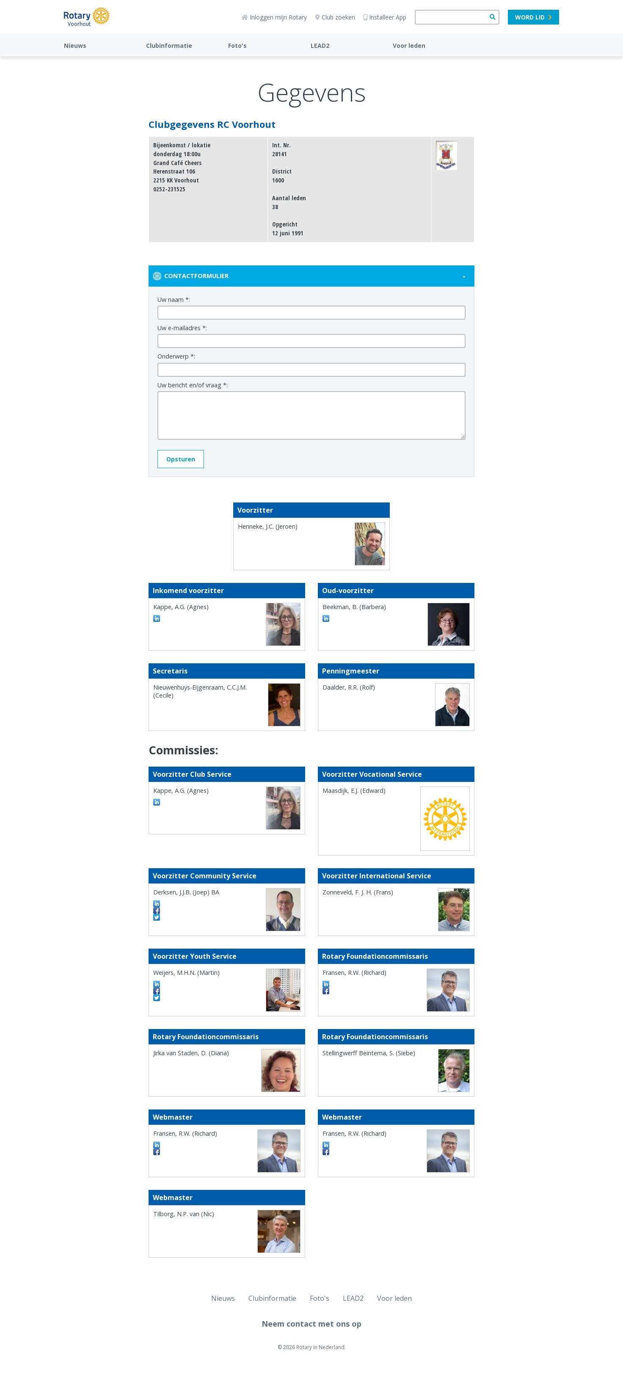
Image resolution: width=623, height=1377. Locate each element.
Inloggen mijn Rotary (274, 17)
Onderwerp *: (176, 356)
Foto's (237, 45)
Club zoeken (335, 17)
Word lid (533, 17)
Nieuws (75, 45)
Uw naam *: (173, 299)
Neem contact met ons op (311, 1324)
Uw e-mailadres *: (182, 328)
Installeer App (385, 17)
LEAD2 (320, 45)
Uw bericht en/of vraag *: (192, 385)
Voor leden (409, 45)
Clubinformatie (169, 45)
